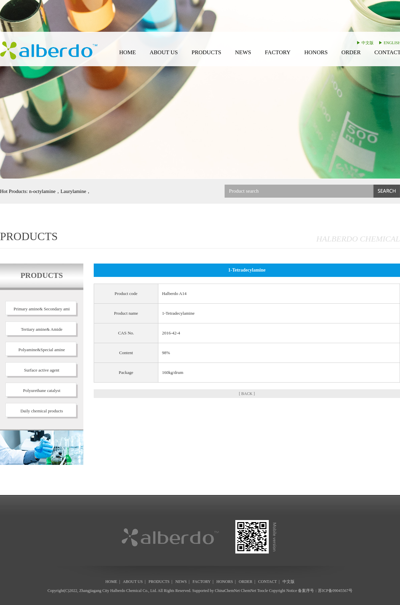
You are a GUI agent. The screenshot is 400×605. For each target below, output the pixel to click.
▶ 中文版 (365, 42)
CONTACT (267, 581)
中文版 (289, 581)
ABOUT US (164, 52)
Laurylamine (73, 191)
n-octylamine (42, 191)
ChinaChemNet (227, 590)
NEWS (243, 52)
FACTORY (278, 52)
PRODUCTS (206, 52)
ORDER (351, 52)
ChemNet (248, 590)
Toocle (262, 590)
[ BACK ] (247, 393)
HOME (127, 52)
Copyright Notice (283, 590)
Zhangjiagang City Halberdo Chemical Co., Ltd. (118, 590)
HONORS (316, 52)
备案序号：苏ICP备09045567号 (325, 590)
